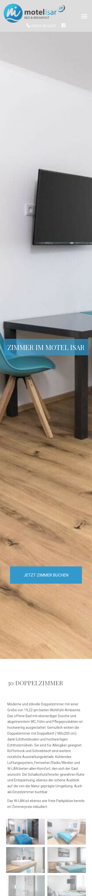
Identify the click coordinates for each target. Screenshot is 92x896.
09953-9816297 (41, 26)
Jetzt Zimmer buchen (46, 575)
